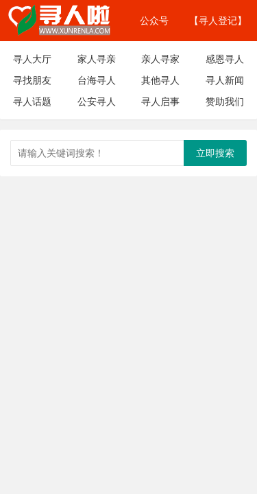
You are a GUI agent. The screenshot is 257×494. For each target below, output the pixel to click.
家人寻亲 (96, 58)
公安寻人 (96, 101)
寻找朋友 (32, 79)
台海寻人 (96, 79)
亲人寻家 (160, 58)
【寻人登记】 (218, 20)
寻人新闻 (225, 79)
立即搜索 (215, 152)
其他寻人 (160, 79)
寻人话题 (32, 101)
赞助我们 (225, 101)
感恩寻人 (225, 58)
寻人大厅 (32, 58)
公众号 (154, 20)
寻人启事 (160, 101)
